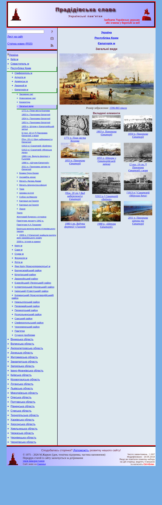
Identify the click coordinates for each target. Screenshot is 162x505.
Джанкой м (21, 89)
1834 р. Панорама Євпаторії (36, 125)
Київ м (14, 59)
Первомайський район (27, 328)
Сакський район (23, 342)
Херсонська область (23, 460)
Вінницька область (22, 365)
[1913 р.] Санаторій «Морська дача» (138, 194)
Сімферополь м (23, 75)
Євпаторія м (21, 93)
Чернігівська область (23, 479)
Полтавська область (23, 435)
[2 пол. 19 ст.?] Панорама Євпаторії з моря (34, 141)
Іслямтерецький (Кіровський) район (34, 307)
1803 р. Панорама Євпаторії (36, 120)
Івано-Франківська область (27, 400)
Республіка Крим (21, 69)
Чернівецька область (23, 474)
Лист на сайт (15, 36)
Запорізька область (22, 395)
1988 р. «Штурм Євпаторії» (35, 171)
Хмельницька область (24, 464)
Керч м (18, 261)
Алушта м (20, 79)
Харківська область (22, 455)
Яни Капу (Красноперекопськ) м (32, 284)
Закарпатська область (24, 390)
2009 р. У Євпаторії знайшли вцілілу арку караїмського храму (36, 251)
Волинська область (22, 370)
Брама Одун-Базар (29, 182)
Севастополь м (20, 64)
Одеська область (21, 430)
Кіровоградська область (25, 410)
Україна (13, 55)
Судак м (19, 270)
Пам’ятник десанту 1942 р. (30, 234)
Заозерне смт (26, 98)
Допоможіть (81, 488)
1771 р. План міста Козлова (36, 116)
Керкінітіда (24, 107)
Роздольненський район (28, 337)
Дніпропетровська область (27, 375)
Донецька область (22, 380)
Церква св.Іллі (26, 204)
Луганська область (22, 415)
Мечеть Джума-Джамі (30, 191)
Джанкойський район (26, 298)
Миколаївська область (24, 425)
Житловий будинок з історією (31, 230)
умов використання (34, 498)
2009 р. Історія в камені (29, 256)
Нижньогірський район (27, 324)
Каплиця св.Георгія (29, 213)
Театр (20, 225)
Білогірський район (25, 293)
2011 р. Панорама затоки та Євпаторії (138, 220)
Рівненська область (23, 440)
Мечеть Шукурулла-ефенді (33, 195)
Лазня (22, 221)
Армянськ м (21, 84)
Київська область (21, 405)
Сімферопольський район (29, 347)
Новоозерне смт (27, 103)
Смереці (41, 502)
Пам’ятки (20, 356)
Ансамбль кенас (27, 187)
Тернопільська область (25, 450)
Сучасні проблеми (25, 361)
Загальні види (26, 111)
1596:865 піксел (118, 108)
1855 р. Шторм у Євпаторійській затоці (106, 161)
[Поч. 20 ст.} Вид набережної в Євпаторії (75, 196)
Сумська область (21, 445)
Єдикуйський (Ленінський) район (33, 302)
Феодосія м (21, 275)
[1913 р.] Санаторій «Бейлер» (37, 154)
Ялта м (19, 279)
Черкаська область (22, 469)
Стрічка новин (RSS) (20, 43)
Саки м (19, 265)
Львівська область (22, 420)
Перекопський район (26, 333)
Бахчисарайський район (28, 288)
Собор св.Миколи (28, 208)
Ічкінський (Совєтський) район (31, 312)
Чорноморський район (27, 351)
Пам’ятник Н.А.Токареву (29, 238)
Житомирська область (24, 385)
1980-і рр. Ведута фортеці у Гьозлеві (75, 225)
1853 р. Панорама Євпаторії (36, 129)
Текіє (21, 200)
